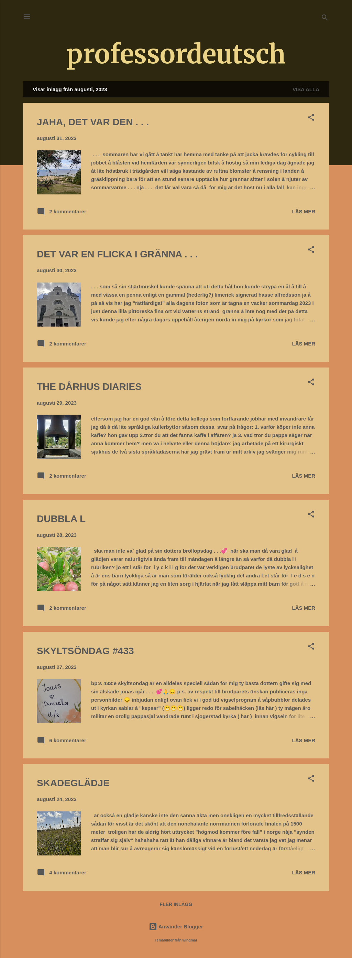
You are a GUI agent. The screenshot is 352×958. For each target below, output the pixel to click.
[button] (311, 118)
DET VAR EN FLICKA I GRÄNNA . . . (117, 254)
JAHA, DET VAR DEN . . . (93, 122)
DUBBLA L (61, 518)
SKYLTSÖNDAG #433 (85, 651)
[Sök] (325, 18)
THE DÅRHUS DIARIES (89, 386)
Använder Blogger (176, 926)
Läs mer (304, 211)
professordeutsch (176, 54)
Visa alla (306, 89)
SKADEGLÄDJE (73, 783)
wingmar (190, 940)
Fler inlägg (176, 904)
